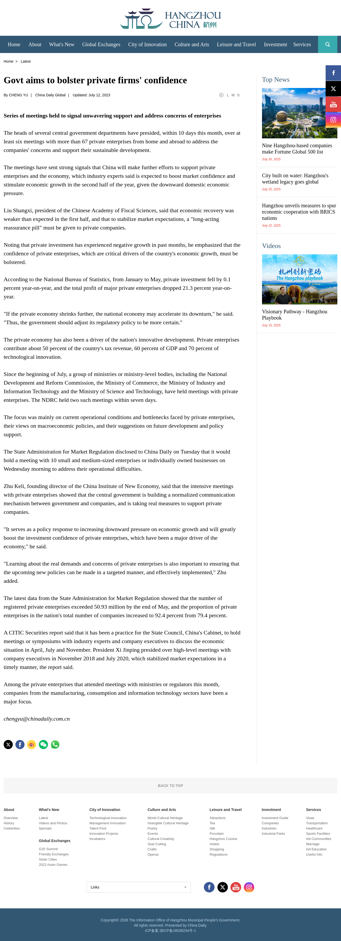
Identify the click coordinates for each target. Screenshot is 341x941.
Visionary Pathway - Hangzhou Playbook (294, 315)
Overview (11, 818)
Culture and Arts (162, 810)
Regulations (219, 854)
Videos (271, 246)
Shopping (217, 849)
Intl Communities (318, 839)
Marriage (312, 844)
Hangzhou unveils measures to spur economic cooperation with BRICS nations (299, 212)
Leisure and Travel (226, 810)
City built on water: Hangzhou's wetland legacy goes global (295, 179)
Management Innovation (107, 823)
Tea (212, 823)
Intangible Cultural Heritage (168, 823)
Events (153, 834)
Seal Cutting (157, 844)
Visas (310, 818)
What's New (49, 810)
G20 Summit (48, 849)
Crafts (152, 849)
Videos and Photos (53, 823)
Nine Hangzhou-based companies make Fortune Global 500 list (297, 149)
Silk (212, 828)
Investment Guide (275, 818)
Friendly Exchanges (54, 854)
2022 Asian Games (53, 865)
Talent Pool (97, 828)
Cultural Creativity (161, 839)
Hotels (214, 844)
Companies (270, 823)
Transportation (317, 823)
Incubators (97, 839)
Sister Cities (48, 859)
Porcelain (217, 834)
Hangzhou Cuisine (223, 839)
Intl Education (316, 849)
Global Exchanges (54, 841)
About (9, 810)
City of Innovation (104, 810)
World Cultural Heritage (165, 818)
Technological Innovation (107, 818)
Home (8, 61)
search (327, 44)
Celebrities (12, 828)
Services (313, 810)
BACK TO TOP (170, 786)
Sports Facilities (318, 834)
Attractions (218, 818)
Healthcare (314, 828)
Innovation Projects (103, 834)
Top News (276, 79)
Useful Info (314, 854)
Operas (153, 854)
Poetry (152, 828)
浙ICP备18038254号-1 (178, 930)
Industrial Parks (273, 834)
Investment (271, 810)
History (9, 823)
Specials (45, 828)
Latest (43, 818)
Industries (269, 828)
